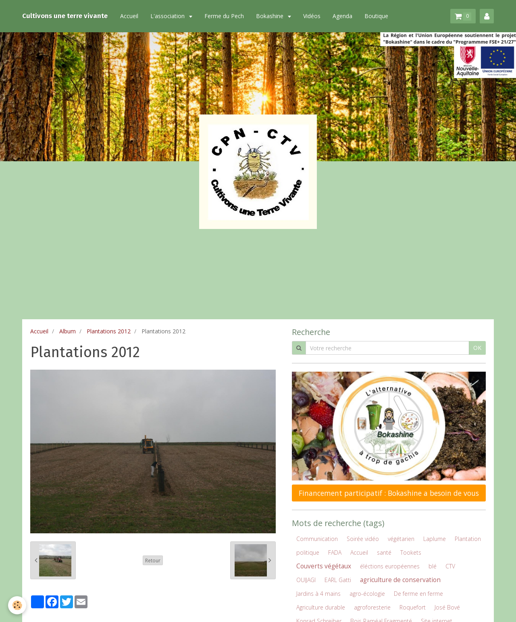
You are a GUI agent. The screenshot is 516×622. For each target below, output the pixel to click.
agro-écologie (367, 593)
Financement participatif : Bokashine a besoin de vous (389, 493)
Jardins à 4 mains (318, 593)
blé (433, 566)
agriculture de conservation (400, 580)
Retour (152, 560)
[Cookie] (17, 605)
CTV (450, 566)
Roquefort (412, 607)
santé (384, 552)
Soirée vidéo (363, 539)
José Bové (447, 607)
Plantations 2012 (109, 331)
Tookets (410, 552)
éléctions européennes (390, 566)
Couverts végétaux (323, 566)
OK (477, 348)
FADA (334, 552)
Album (67, 331)
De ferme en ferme (418, 593)
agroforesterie (372, 607)
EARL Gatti (338, 580)
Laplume (434, 539)
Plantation (468, 539)
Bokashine (270, 16)
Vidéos (311, 16)
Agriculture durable (320, 607)
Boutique (376, 16)
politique (307, 552)
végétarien (401, 539)
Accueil (129, 16)
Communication (317, 539)
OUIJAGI (306, 580)
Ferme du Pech (224, 16)
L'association (168, 16)
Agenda (342, 16)
